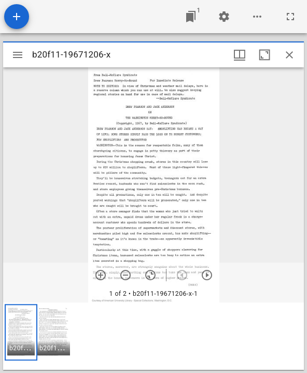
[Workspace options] (257, 16)
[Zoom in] (100, 275)
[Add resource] (16, 16)
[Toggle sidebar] (17, 54)
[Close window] (289, 54)
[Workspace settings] (224, 16)
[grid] (153, 336)
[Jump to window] (190, 16)
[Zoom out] (125, 275)
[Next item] (206, 275)
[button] (21, 332)
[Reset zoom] (150, 275)
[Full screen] (290, 16)
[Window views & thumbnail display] (239, 54)
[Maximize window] (264, 54)
